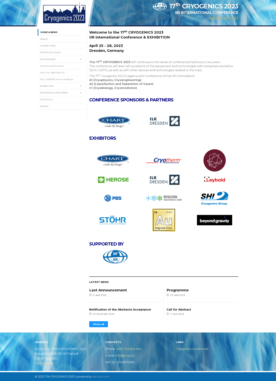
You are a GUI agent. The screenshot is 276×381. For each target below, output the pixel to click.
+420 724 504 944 (128, 348)
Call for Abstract (179, 309)
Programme (178, 290)
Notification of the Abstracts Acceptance (120, 309)
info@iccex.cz (124, 355)
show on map (44, 363)
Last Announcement (108, 290)
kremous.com (100, 376)
